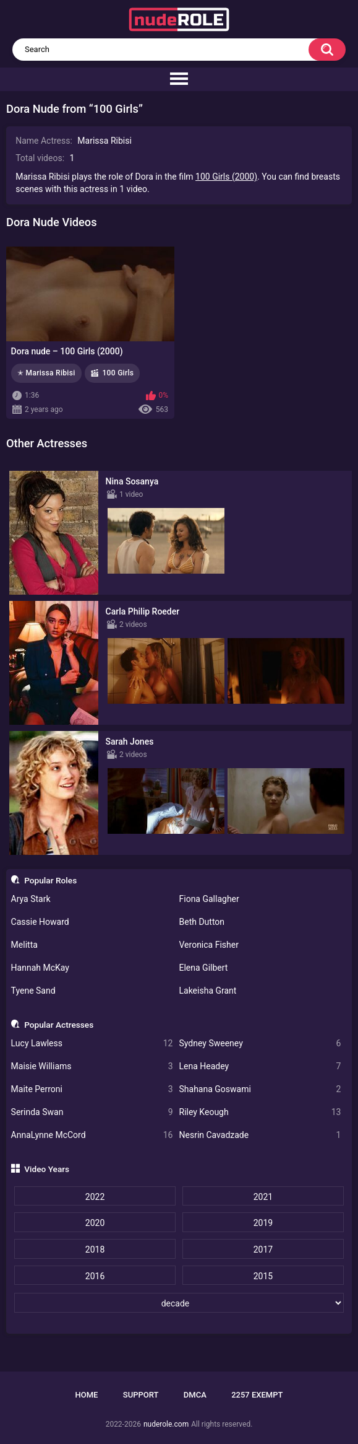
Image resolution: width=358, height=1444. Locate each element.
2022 (94, 1197)
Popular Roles (50, 880)
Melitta (24, 945)
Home (86, 1394)
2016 (94, 1276)
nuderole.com (166, 1424)
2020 (94, 1223)
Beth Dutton (202, 922)
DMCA (195, 1394)
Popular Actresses (58, 1025)
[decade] (179, 1303)
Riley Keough (260, 1112)
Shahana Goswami (260, 1089)
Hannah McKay (40, 968)
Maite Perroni (92, 1089)
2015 (263, 1276)
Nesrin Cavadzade (260, 1135)
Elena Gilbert (203, 968)
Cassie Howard (40, 922)
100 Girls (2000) (226, 177)
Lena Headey (260, 1066)
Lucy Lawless (92, 1043)
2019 (263, 1223)
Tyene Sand (33, 990)
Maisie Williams (92, 1066)
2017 (263, 1249)
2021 (263, 1197)
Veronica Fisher (209, 945)
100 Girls (118, 373)
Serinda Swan (92, 1112)
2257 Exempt (257, 1394)
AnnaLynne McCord (92, 1135)
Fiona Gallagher (209, 899)
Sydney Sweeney (260, 1043)
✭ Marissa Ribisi (46, 373)
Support (141, 1394)
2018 (94, 1249)
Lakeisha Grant (208, 990)
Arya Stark (31, 899)
